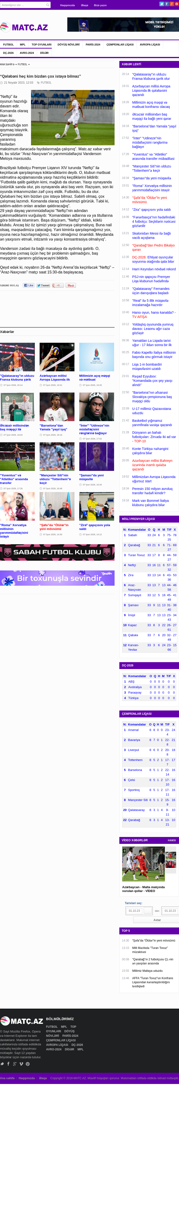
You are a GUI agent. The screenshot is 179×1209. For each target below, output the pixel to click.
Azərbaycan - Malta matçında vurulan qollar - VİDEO (143, 889)
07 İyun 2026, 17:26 (13, 488)
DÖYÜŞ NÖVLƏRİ (69, 44)
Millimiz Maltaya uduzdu (147, 970)
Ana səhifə (7, 1078)
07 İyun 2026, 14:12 (92, 534)
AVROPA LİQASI (150, 44)
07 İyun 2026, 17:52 (92, 439)
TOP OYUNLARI (42, 44)
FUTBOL (8, 44)
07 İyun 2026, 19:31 (52, 385)
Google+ (171, 4)
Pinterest (176, 4)
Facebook (166, 4)
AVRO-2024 (27, 52)
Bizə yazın (100, 5)
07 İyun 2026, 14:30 (52, 534)
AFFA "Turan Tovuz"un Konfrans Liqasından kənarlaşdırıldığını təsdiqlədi (152, 982)
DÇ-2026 (8, 52)
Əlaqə (84, 5)
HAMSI (172, 840)
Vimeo (21, 1064)
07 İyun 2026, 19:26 (92, 385)
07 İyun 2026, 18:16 (52, 435)
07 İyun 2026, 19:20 (13, 435)
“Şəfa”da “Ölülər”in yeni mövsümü (153, 940)
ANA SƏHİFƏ (7, 64)
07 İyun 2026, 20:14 (13, 385)
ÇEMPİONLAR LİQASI (120, 44)
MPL (23, 44)
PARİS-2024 (93, 44)
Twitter (161, 4)
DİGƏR (44, 52)
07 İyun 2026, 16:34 (92, 485)
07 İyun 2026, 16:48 (52, 488)
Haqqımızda (67, 5)
